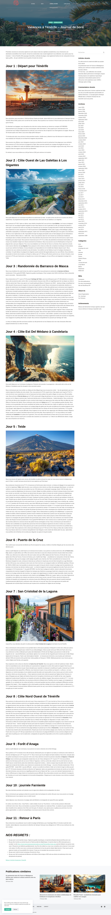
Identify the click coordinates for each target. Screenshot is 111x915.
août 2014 (81, 227)
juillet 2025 (81, 123)
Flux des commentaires (84, 283)
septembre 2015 (82, 211)
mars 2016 (81, 207)
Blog (42, 3)
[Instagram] (101, 906)
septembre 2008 (82, 235)
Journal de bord (54, 3)
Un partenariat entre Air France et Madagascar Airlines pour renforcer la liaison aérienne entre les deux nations (91, 67)
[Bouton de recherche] (103, 52)
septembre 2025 (82, 119)
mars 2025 (81, 132)
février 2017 (81, 199)
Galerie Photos (82, 258)
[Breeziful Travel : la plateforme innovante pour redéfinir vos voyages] (89, 883)
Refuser (15, 909)
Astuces (80, 252)
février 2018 (81, 189)
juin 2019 (80, 174)
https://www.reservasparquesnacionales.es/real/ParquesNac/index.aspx (36, 844)
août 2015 (81, 213)
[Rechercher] (104, 3)
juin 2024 (80, 142)
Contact (46, 906)
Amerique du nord (83, 248)
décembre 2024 (82, 138)
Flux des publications (84, 281)
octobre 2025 (82, 117)
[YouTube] (104, 906)
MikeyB (80, 96)
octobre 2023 (82, 144)
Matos (80, 266)
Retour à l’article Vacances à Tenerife (16, 860)
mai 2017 (81, 195)
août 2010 (81, 233)
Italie (79, 260)
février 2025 (81, 134)
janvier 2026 (81, 111)
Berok (80, 90)
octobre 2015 (82, 209)
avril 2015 (81, 219)
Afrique (80, 246)
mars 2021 (81, 162)
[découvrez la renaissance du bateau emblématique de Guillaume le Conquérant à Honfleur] (55, 883)
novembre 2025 (82, 115)
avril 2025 (81, 130)
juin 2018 (80, 184)
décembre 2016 (82, 201)
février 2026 (81, 109)
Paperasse (81, 268)
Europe (50, 22)
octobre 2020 (82, 166)
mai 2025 (81, 127)
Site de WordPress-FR (84, 285)
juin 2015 (80, 215)
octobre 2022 (82, 152)
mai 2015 (81, 217)
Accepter (8, 909)
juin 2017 (80, 193)
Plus (78, 4)
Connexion (81, 279)
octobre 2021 (82, 156)
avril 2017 (81, 197)
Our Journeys (82, 296)
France (80, 256)
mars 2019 (81, 178)
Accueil (33, 3)
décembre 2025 (82, 113)
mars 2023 (81, 150)
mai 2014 (81, 229)
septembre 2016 (82, 203)
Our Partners (81, 298)
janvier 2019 (81, 180)
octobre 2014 (82, 225)
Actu (79, 244)
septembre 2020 (82, 168)
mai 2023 (81, 148)
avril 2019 (81, 176)
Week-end (81, 270)
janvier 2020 (81, 172)
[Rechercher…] (90, 52)
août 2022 (81, 154)
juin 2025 (80, 125)
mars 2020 (81, 170)
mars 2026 (81, 107)
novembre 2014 (82, 223)
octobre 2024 (82, 140)
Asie (79, 250)
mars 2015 (81, 221)
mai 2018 (81, 186)
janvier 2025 (81, 136)
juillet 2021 (81, 160)
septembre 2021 (82, 158)
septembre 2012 (82, 231)
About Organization (83, 294)
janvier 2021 (81, 164)
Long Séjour (67, 3)
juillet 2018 (81, 182)
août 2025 (81, 121)
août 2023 (81, 146)
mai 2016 (81, 205)
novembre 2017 (82, 191)
